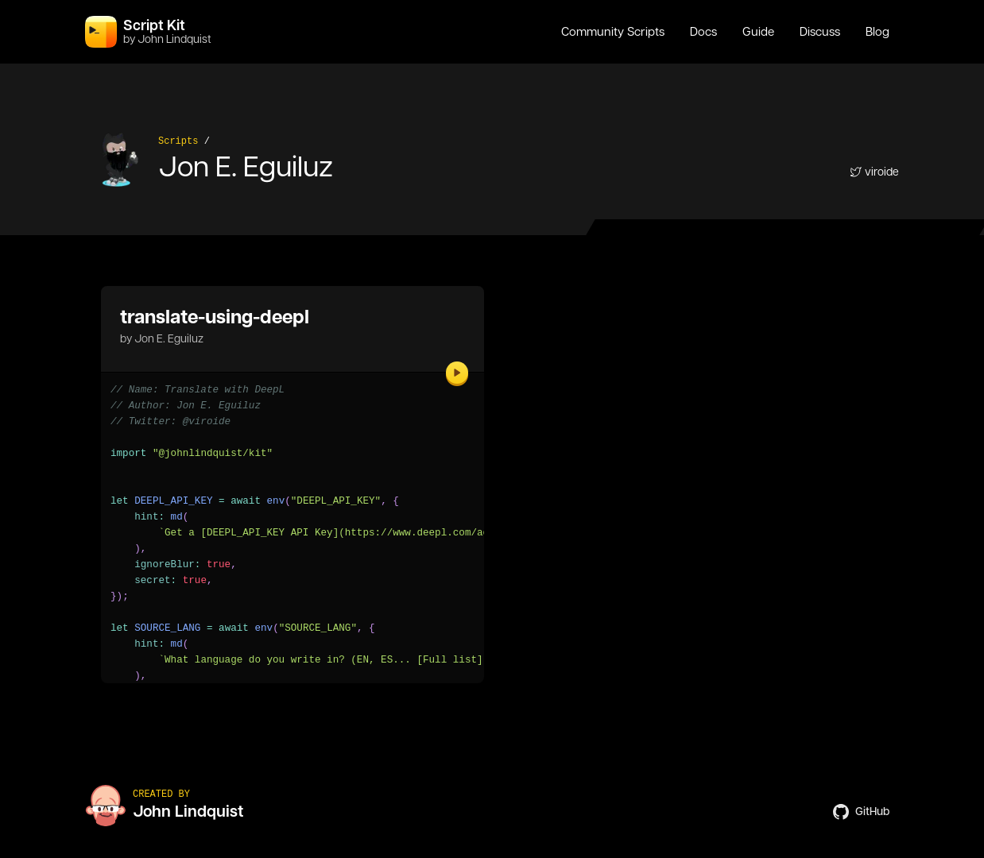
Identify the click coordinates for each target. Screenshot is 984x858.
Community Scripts (612, 32)
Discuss (820, 32)
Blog (877, 32)
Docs (703, 32)
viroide (874, 171)
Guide (758, 32)
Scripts (178, 141)
